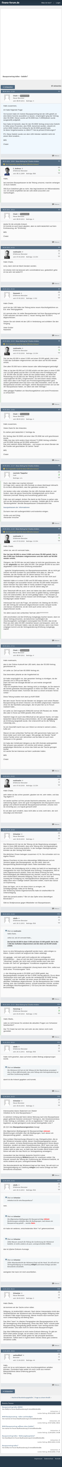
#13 (59, 914)
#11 (59, 776)
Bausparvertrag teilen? (10, 1446)
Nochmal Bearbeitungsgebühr (22, 1397)
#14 (59, 1004)
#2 (59, 161)
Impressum (38, 1459)
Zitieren (55, 156)
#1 (59, 91)
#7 (59, 410)
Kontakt (58, 1459)
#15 (59, 1042)
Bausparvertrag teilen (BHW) (12, 1407)
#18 (59, 1289)
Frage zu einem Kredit (42, 1397)
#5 (59, 289)
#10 (59, 646)
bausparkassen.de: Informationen (17, 507)
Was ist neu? (46, 3)
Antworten (8, 87)
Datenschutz (48, 1459)
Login (58, 3)
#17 (59, 1181)
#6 (59, 341)
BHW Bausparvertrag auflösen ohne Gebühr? (18, 1426)
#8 (59, 466)
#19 (59, 1351)
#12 (59, 830)
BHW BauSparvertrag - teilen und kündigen (17, 1417)
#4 (59, 247)
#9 (59, 529)
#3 (59, 210)
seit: (14, 101)
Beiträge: (29, 101)
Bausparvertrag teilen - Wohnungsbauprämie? (18, 1436)
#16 (59, 1096)
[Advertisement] (31, 43)
